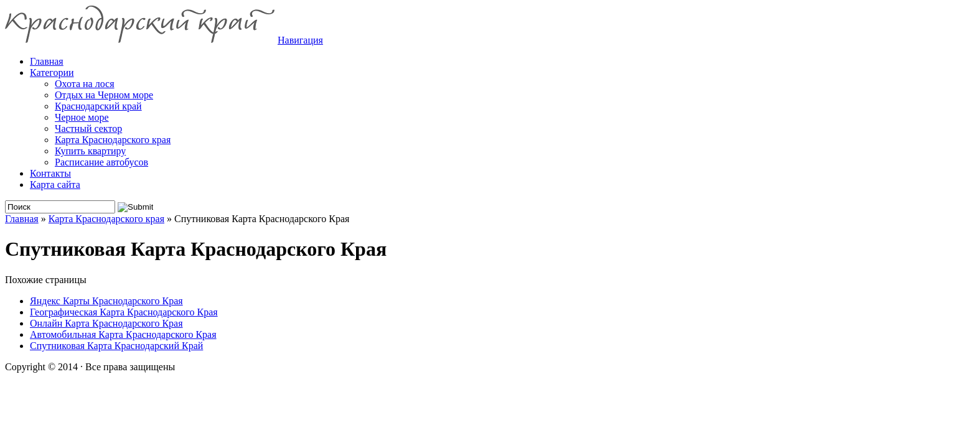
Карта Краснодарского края (113, 139)
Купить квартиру (90, 151)
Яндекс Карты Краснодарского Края (106, 301)
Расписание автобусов (101, 162)
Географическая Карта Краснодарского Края (124, 312)
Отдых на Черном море (104, 95)
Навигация (300, 40)
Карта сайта (55, 184)
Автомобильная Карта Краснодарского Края (123, 334)
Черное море (82, 117)
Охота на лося (85, 83)
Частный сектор (88, 128)
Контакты (50, 173)
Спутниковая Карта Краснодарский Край (116, 345)
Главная (22, 218)
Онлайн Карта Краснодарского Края (106, 323)
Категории (52, 72)
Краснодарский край (98, 106)
